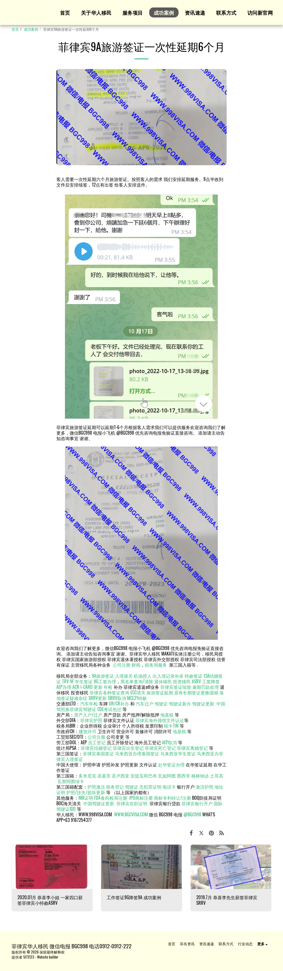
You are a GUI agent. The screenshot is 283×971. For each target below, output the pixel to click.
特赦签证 (193, 675)
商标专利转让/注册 (172, 797)
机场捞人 (142, 675)
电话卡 (169, 786)
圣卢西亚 (120, 775)
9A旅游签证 (103, 675)
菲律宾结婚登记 (96, 748)
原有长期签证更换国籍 (196, 692)
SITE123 (28, 957)
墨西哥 (184, 775)
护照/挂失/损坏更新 (85, 792)
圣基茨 (104, 775)
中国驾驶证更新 (98, 803)
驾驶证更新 (203, 703)
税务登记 (115, 786)
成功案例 (31, 29)
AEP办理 (63, 687)
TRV (65, 681)
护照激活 (96, 786)
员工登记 (97, 742)
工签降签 (211, 681)
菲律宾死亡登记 (160, 748)
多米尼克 (87, 775)
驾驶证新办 (180, 703)
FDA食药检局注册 (110, 797)
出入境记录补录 (168, 675)
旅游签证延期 (159, 692)
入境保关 (124, 675)
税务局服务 (156, 664)
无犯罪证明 (150, 786)
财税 (136, 664)
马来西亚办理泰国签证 (137, 753)
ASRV (196, 681)
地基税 (167, 714)
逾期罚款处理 (205, 687)
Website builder (47, 957)
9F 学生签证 (81, 681)
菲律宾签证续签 (175, 687)
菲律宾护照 (91, 720)
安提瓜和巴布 (143, 775)
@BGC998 (192, 814)
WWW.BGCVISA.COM (131, 814)
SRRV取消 (117, 698)
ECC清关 (137, 692)
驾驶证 (161, 703)
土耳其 (216, 775)
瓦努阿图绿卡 (70, 781)
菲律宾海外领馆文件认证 (159, 720)
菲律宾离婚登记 (192, 748)
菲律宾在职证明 (131, 803)
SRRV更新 (97, 698)
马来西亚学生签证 (178, 753)
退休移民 (163, 681)
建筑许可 (87, 731)
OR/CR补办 (119, 703)
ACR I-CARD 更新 (87, 687)
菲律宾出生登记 (128, 748)
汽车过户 (144, 703)
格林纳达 (200, 775)
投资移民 (182, 681)
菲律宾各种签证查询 (109, 692)
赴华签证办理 (171, 764)
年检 (109, 687)
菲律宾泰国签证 (98, 753)
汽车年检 (89, 703)
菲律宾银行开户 (197, 803)
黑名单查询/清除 (136, 681)
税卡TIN (172, 725)
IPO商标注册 (141, 797)
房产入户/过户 (88, 714)
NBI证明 (85, 797)
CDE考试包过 (109, 709)
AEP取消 (169, 742)
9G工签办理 (105, 681)
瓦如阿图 (167, 775)
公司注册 (121, 664)
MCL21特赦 (137, 698)
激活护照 (204, 786)
